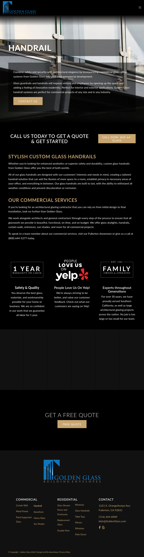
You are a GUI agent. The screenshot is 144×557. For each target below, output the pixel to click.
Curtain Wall (22, 505)
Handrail (38, 505)
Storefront (38, 512)
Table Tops (80, 516)
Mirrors (78, 522)
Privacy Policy (64, 552)
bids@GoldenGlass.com (112, 521)
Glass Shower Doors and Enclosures (63, 510)
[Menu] (138, 7)
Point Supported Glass (24, 519)
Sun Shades (39, 524)
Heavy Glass (39, 518)
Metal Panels (22, 511)
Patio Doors (80, 534)
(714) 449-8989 (108, 516)
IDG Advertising (51, 552)
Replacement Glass (63, 522)
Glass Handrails (82, 510)
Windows (79, 528)
